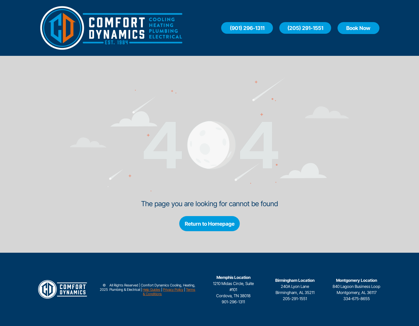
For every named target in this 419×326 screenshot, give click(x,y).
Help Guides (151, 289)
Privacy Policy (173, 289)
